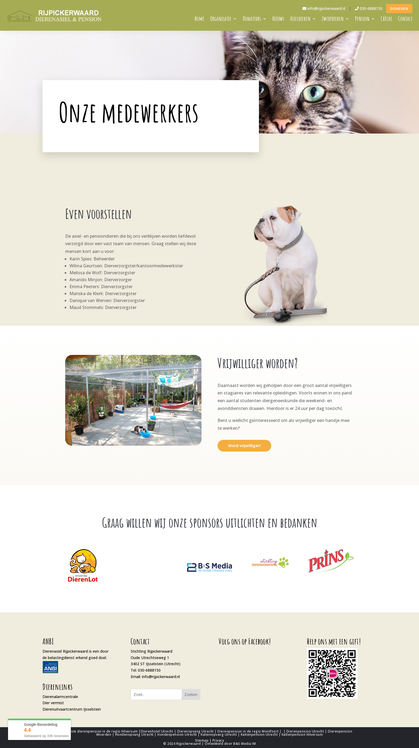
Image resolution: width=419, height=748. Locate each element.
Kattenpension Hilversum (302, 734)
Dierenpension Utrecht (305, 731)
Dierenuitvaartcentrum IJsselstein (71, 709)
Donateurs (252, 19)
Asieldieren (300, 19)
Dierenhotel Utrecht (157, 731)
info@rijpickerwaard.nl (323, 8)
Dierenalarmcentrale (60, 696)
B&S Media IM (244, 743)
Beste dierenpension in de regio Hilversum (102, 731)
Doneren (399, 8)
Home (199, 19)
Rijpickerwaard (188, 743)
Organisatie (220, 19)
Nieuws (278, 19)
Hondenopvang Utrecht (134, 734)
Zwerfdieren (333, 19)
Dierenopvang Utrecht (195, 731)
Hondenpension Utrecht (177, 734)
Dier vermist (53, 702)
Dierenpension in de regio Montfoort (248, 731)
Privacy (218, 740)
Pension (362, 19)
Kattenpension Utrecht (259, 734)
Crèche (386, 19)
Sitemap (202, 740)
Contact (405, 19)
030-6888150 (368, 8)
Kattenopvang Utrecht (219, 734)
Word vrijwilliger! (244, 445)
